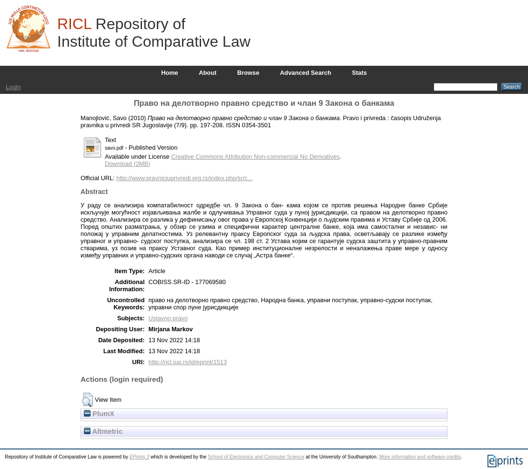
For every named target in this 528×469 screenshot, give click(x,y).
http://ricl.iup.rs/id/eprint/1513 (188, 362)
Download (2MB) (127, 163)
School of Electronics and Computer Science (256, 456)
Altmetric (103, 431)
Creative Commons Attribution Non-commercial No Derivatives (255, 156)
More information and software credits (420, 456)
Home (169, 72)
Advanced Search (305, 72)
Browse (248, 72)
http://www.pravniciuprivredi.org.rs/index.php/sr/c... (184, 178)
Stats (359, 72)
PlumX (99, 414)
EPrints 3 (140, 456)
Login (13, 87)
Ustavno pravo (168, 318)
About (207, 72)
